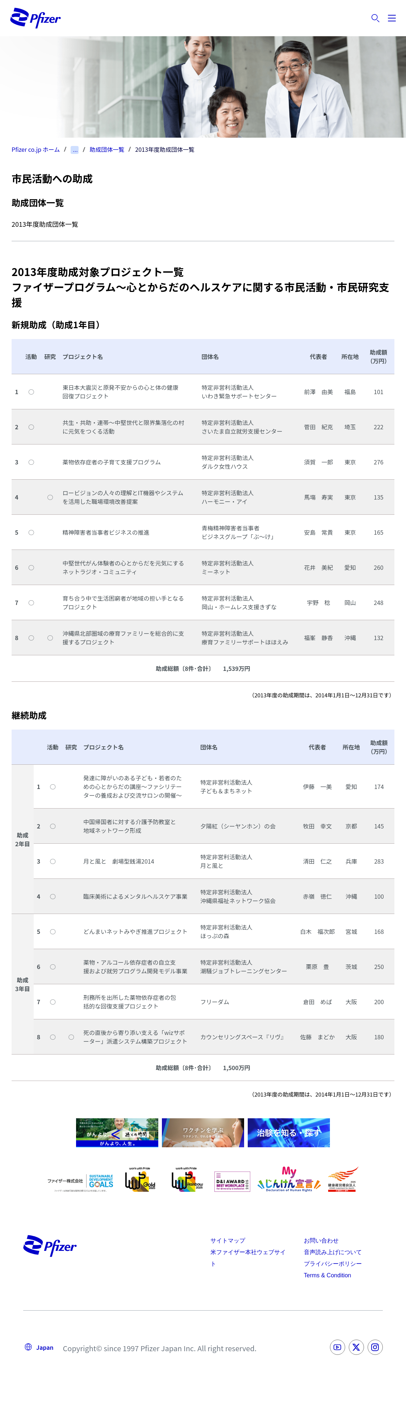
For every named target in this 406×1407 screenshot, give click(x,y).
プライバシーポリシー (333, 1264)
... (75, 150)
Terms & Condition (327, 1275)
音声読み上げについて (333, 1252)
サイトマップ (227, 1240)
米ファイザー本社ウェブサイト (248, 1258)
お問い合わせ (321, 1240)
